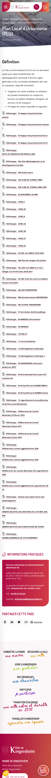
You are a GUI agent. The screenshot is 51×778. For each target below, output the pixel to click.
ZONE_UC (22, 238)
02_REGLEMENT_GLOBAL (28, 194)
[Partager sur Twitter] (19, 622)
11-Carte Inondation (26, 341)
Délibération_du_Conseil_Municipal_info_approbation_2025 (25, 473)
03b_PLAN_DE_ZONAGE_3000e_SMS (32, 187)
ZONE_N (21, 216)
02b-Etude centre (25, 172)
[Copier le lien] (26, 622)
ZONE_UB (22, 231)
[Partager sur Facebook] (5, 622)
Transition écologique (25, 706)
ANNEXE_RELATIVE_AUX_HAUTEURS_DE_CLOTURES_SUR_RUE (25, 514)
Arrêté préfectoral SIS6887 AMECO (32, 385)
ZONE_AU (22, 209)
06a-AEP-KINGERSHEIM (27, 290)
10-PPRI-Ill (22, 334)
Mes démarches (25, 679)
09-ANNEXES (23, 327)
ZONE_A (21, 202)
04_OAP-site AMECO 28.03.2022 (31, 253)
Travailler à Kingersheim (25, 721)
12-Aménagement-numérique (31, 349)
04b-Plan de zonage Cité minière (32, 260)
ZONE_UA (22, 224)
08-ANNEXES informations (29, 319)
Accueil (5, 18)
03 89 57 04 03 (18, 593)
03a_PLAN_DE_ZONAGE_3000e (30, 180)
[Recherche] (36, 7)
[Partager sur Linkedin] (12, 622)
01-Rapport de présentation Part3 (32, 143)
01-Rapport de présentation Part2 (32, 135)
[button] (5, 773)
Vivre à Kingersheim (20, 18)
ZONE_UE (22, 246)
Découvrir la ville (37, 654)
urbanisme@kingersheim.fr (28, 599)
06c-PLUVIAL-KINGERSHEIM (29, 305)
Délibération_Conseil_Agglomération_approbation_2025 (25, 488)
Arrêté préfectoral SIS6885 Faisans (33, 393)
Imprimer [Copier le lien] (36, 622)
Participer (25, 692)
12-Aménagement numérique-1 (31, 356)
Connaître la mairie (14, 654)
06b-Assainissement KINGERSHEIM (32, 297)
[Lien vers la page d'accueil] (20, 8)
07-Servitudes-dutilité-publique (32, 312)
